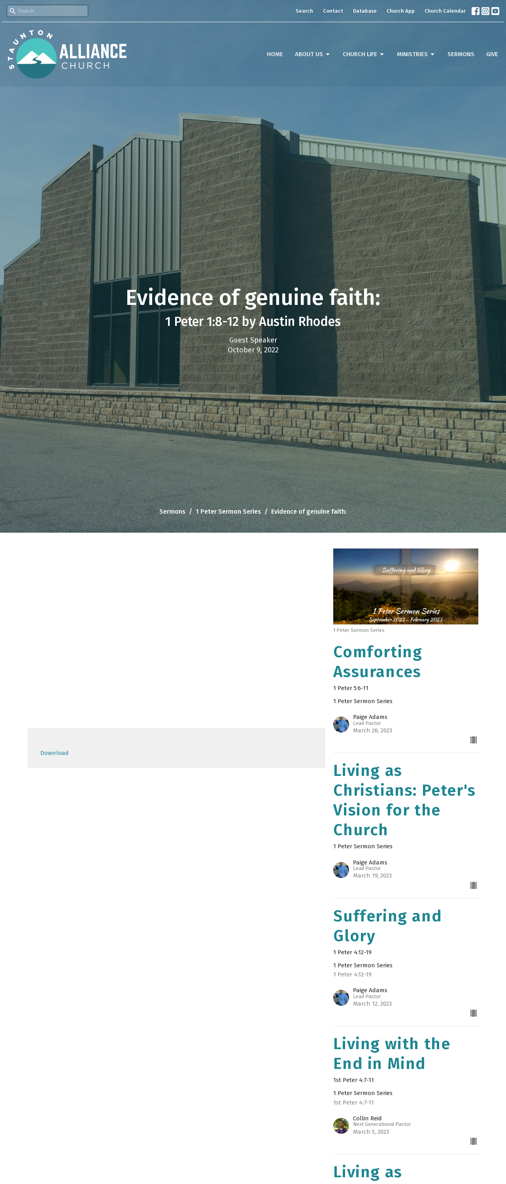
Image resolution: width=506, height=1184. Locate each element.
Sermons (460, 54)
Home (275, 54)
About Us (313, 55)
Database (365, 11)
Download (54, 753)
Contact (333, 11)
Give (492, 54)
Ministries (416, 55)
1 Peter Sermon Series (228, 511)
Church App (401, 11)
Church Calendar (445, 11)
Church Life (364, 55)
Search (304, 11)
